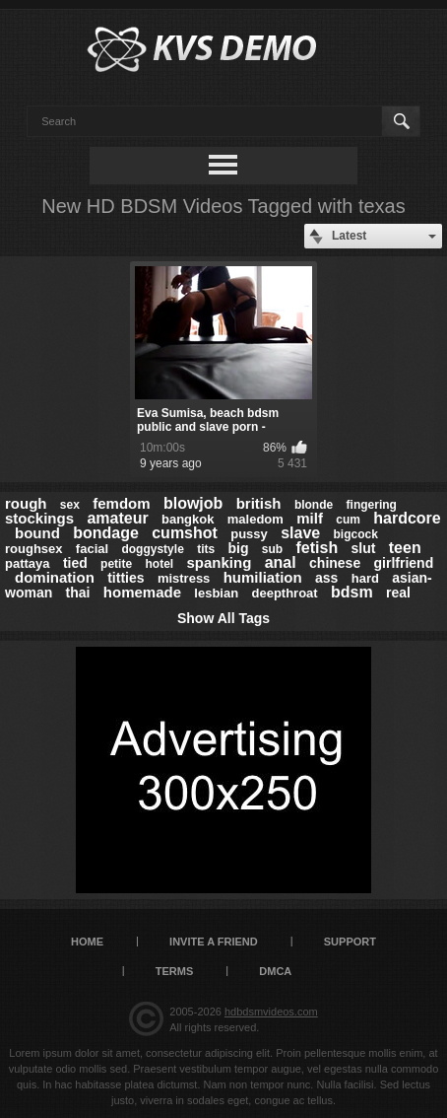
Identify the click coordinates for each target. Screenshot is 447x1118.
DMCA (275, 971)
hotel (159, 564)
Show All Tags (223, 618)
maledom (255, 519)
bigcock (356, 534)
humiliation (263, 577)
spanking (218, 562)
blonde (313, 505)
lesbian (216, 593)
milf (309, 518)
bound (37, 532)
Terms (175, 971)
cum (348, 519)
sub (272, 549)
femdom (121, 503)
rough (26, 503)
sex (70, 505)
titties (125, 578)
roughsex (34, 548)
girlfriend (404, 563)
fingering (372, 505)
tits (206, 549)
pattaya (27, 563)
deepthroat (285, 593)
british (259, 503)
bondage (106, 532)
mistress (184, 578)
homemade (142, 592)
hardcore (406, 518)
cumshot (185, 532)
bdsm (352, 592)
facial (92, 548)
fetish (317, 547)
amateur (117, 518)
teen (405, 547)
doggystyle (152, 549)
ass (326, 578)
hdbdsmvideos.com (271, 1011)
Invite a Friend (213, 941)
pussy (249, 533)
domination (55, 577)
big (238, 548)
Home (87, 941)
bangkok (187, 519)
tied (75, 563)
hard (365, 578)
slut (363, 548)
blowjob (193, 503)
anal (280, 562)
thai (78, 592)
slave (300, 532)
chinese (334, 563)
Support (350, 941)
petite (116, 564)
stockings (39, 518)
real (398, 592)
